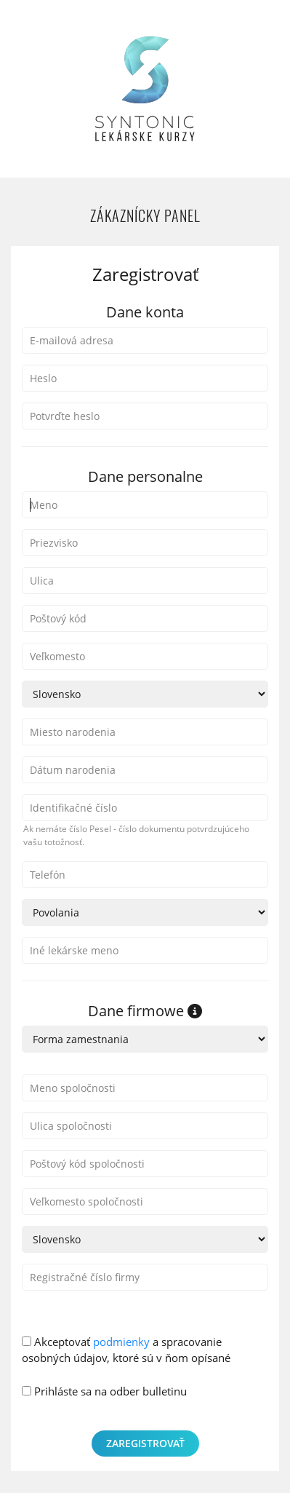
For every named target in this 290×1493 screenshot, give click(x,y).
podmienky (121, 1341)
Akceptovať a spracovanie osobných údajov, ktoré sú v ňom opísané (126, 1350)
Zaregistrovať (145, 1443)
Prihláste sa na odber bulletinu (104, 1391)
